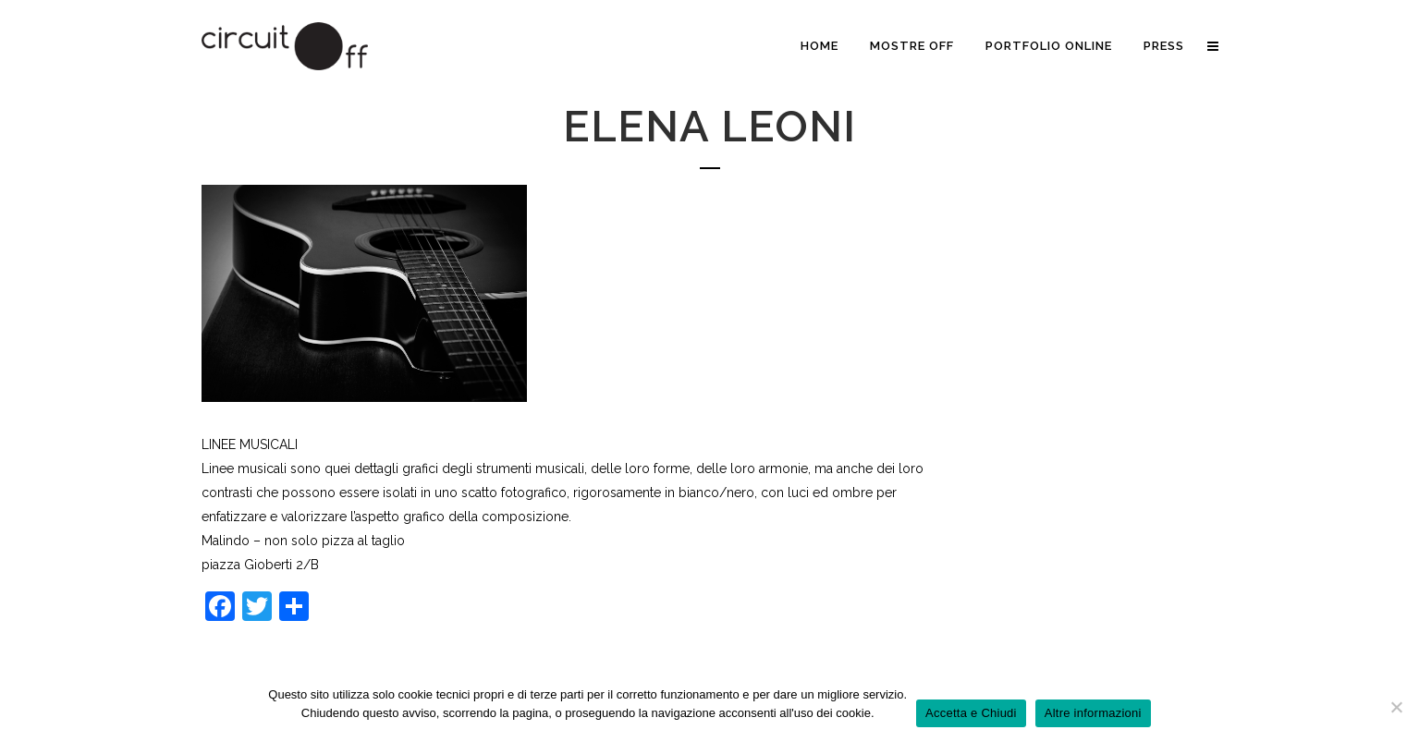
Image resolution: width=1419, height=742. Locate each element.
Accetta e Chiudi (971, 713)
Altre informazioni (1093, 713)
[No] (1396, 707)
